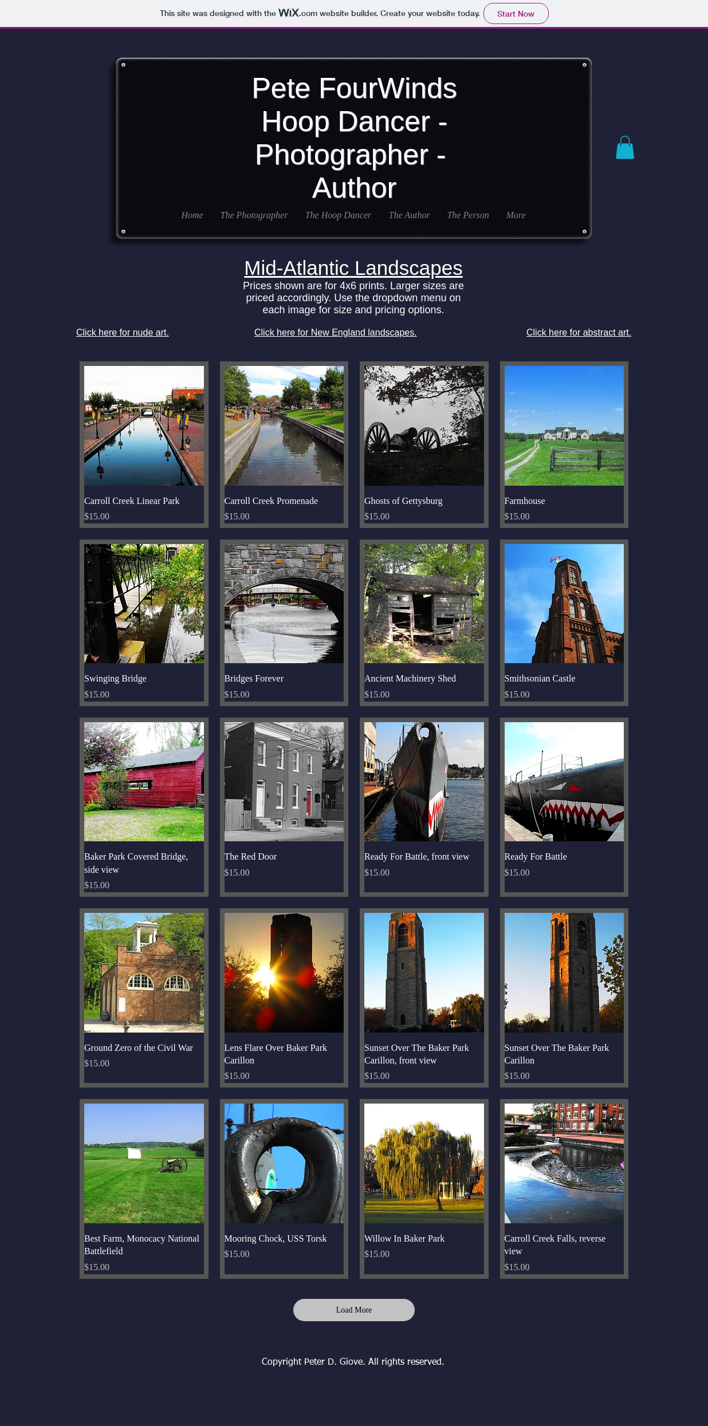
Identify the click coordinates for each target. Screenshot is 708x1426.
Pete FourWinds (354, 88)
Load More (354, 1310)
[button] (625, 147)
